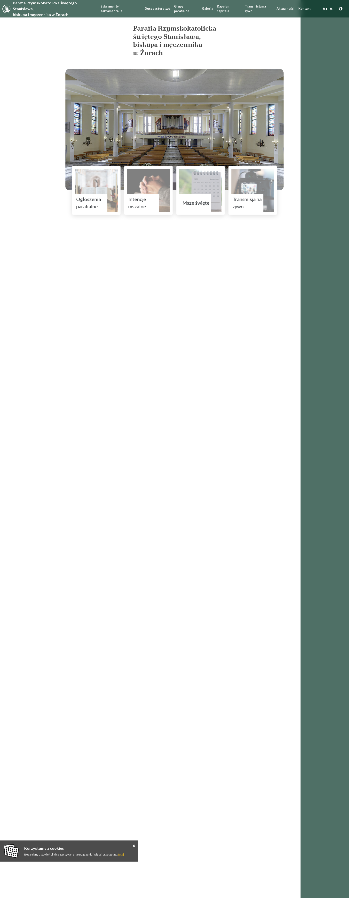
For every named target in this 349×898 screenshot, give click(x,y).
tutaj (121, 854)
